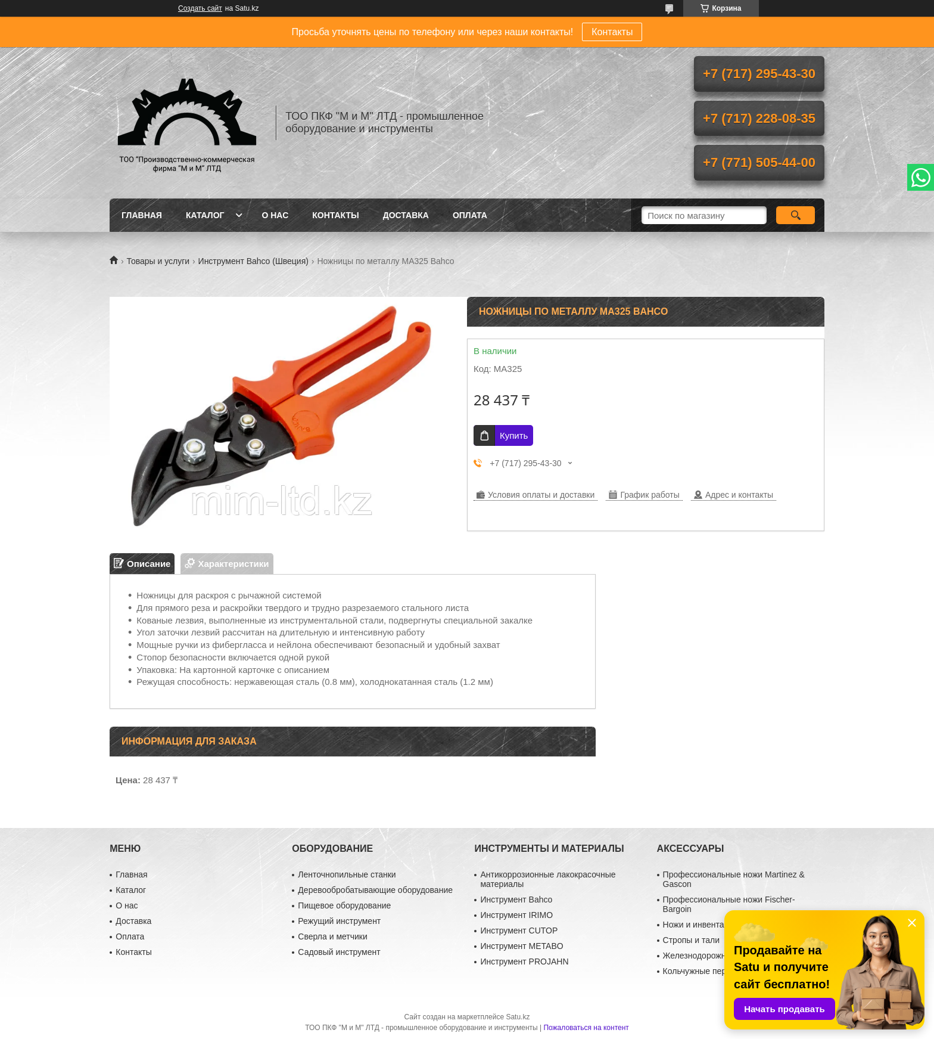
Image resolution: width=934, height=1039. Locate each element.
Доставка (406, 215)
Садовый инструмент (339, 952)
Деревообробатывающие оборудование (375, 890)
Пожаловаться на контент (585, 1028)
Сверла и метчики (332, 936)
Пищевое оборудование (344, 905)
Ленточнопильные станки (347, 874)
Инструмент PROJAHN (524, 961)
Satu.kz (518, 1017)
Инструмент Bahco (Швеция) (253, 261)
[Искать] (795, 215)
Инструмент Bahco (516, 899)
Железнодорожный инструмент (723, 955)
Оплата (470, 215)
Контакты (612, 32)
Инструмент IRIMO (516, 915)
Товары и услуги (157, 261)
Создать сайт (200, 8)
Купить (514, 435)
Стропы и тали (691, 940)
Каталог (205, 215)
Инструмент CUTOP (519, 930)
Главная (142, 215)
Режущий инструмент (339, 921)
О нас (274, 215)
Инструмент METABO (521, 946)
